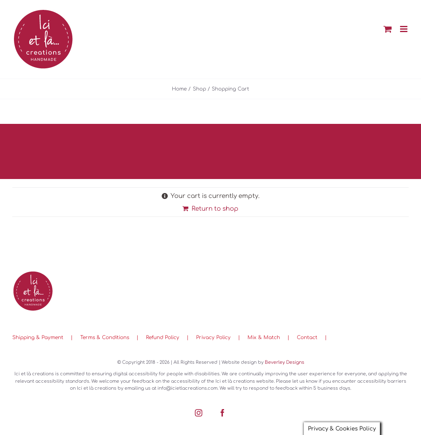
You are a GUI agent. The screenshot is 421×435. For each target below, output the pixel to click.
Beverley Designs (284, 362)
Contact (307, 337)
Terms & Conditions (104, 337)
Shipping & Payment (37, 337)
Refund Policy (162, 337)
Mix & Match (264, 337)
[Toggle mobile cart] (388, 29)
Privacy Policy (213, 337)
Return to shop (215, 208)
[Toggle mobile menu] (404, 29)
